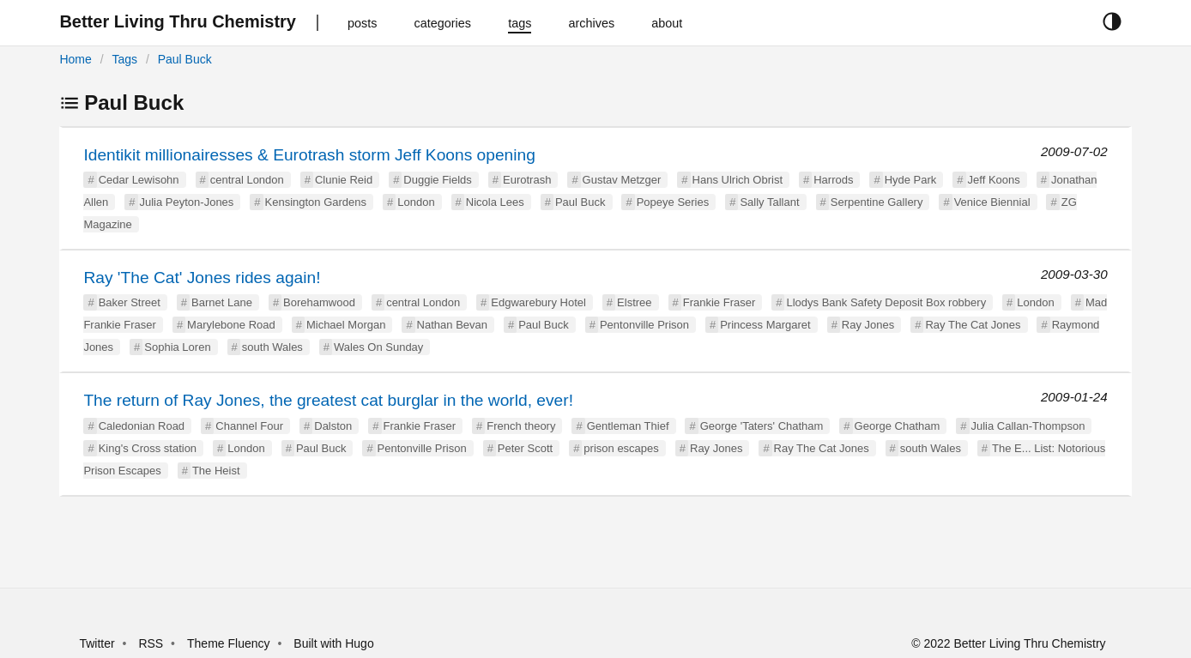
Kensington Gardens (316, 202)
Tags (124, 59)
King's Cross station (147, 448)
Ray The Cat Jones (972, 324)
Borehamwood (319, 302)
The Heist (216, 470)
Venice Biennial (992, 202)
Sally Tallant (769, 202)
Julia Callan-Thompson (1028, 426)
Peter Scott (525, 448)
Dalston (333, 426)
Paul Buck (185, 59)
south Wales (272, 347)
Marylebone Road (231, 324)
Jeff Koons (994, 179)
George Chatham (897, 426)
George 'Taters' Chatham (762, 426)
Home (75, 59)
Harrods (833, 179)
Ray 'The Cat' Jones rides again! (201, 278)
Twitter (96, 643)
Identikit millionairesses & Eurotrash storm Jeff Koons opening (309, 155)
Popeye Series (673, 202)
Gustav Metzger (622, 179)
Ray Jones (868, 324)
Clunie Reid (343, 179)
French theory (521, 426)
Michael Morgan (346, 324)
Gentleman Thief (628, 426)
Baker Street (129, 302)
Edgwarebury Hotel (538, 302)
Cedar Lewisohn (139, 179)
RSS (150, 643)
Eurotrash (527, 179)
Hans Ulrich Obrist (737, 179)
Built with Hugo (333, 643)
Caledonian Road (141, 426)
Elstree (634, 302)
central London (247, 179)
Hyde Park (911, 179)
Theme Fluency (230, 643)
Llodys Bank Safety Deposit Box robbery (886, 302)
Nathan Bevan (452, 324)
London (415, 202)
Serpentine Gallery (877, 202)
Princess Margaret (765, 324)
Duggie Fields (437, 179)
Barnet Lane (221, 302)
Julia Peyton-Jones (187, 202)
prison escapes (620, 448)
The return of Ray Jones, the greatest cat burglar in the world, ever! (328, 400)
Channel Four (249, 426)
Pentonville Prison (644, 324)
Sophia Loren (177, 347)
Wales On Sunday (378, 347)
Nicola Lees (495, 202)
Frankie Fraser (719, 302)
